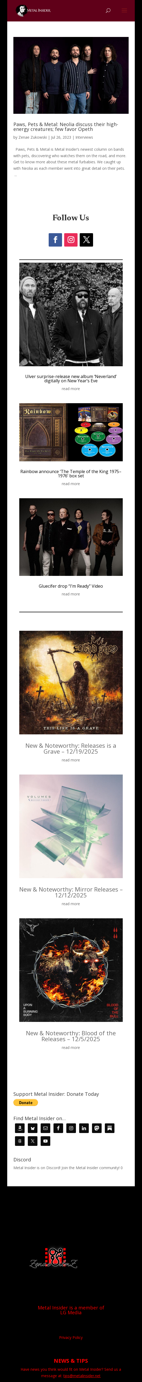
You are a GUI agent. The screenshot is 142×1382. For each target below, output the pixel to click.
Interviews (84, 137)
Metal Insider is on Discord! (36, 1167)
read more (71, 388)
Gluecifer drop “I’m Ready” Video (71, 586)
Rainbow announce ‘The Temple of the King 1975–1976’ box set (70, 474)
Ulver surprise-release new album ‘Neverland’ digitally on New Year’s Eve (71, 378)
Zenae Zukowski (32, 137)
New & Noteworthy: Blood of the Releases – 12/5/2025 (71, 1036)
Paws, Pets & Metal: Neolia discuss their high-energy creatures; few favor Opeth (65, 126)
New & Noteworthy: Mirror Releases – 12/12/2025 (71, 892)
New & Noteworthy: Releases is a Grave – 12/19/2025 (70, 748)
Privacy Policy (71, 1337)
